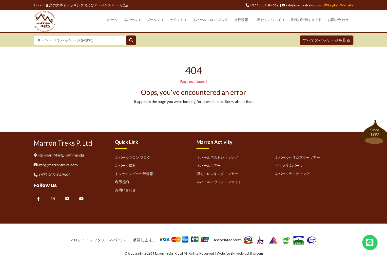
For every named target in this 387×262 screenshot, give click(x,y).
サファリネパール (289, 165)
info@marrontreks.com (58, 164)
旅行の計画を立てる (306, 20)
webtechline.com (249, 253)
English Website (339, 5)
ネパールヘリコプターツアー (297, 157)
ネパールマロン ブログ (210, 20)
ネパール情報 (125, 165)
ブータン (155, 20)
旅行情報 (242, 20)
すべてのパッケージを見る (326, 40)
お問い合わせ (338, 20)
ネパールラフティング (292, 174)
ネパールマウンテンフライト (218, 182)
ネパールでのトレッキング (217, 157)
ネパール (132, 20)
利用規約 (122, 182)
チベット (178, 20)
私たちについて (270, 20)
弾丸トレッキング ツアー (217, 174)
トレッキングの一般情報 (134, 174)
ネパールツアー (208, 165)
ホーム (112, 20)
